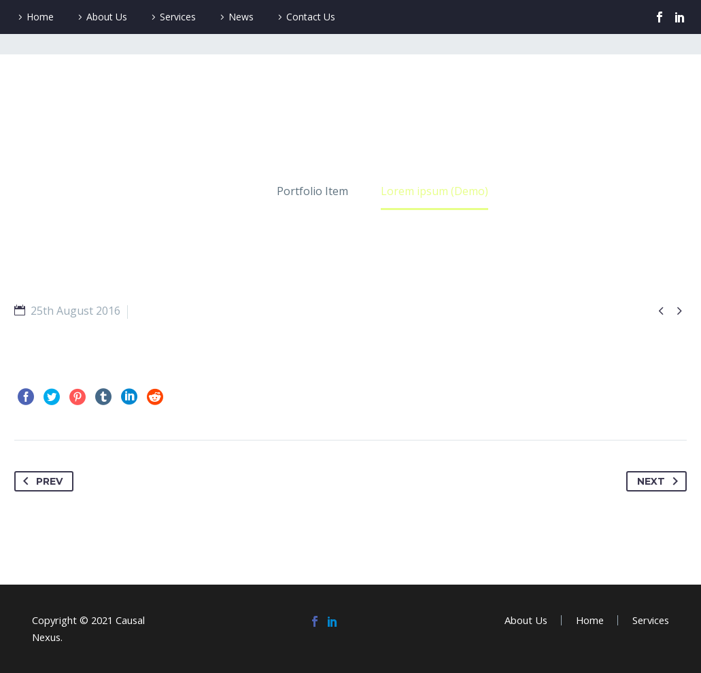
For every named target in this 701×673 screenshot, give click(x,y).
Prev (40, 481)
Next (660, 481)
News (241, 16)
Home (40, 16)
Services (178, 16)
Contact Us (310, 16)
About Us (106, 16)
